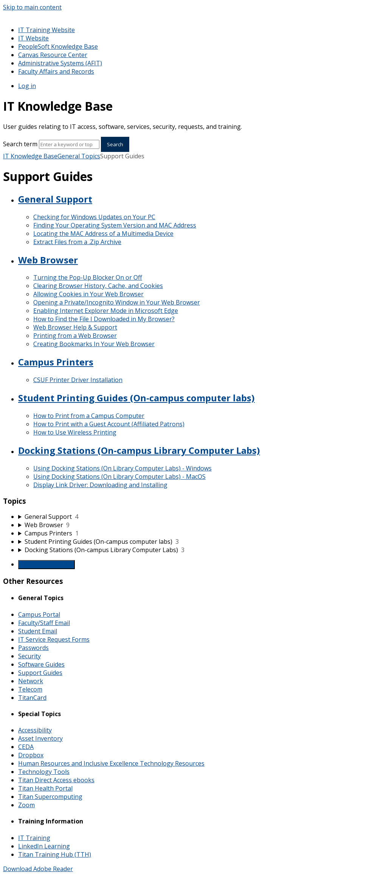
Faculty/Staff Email (44, 623)
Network (30, 681)
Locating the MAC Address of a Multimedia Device (103, 233)
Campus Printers (55, 362)
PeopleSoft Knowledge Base (58, 46)
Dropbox (30, 755)
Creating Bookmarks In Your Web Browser (94, 344)
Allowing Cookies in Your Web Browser (88, 294)
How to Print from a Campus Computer (88, 416)
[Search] (69, 144)
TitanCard (32, 697)
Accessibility (35, 730)
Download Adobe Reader (38, 869)
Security (29, 656)
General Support (55, 199)
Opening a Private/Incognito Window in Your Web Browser (116, 302)
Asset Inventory (40, 738)
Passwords (33, 648)
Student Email (37, 631)
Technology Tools (44, 772)
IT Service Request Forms (54, 639)
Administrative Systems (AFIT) (60, 63)
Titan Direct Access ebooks (56, 780)
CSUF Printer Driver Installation (77, 380)
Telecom (30, 689)
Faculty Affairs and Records (56, 71)
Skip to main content (32, 7)
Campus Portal (39, 614)
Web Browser (48, 260)
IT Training (34, 838)
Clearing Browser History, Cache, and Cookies (98, 286)
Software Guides (41, 664)
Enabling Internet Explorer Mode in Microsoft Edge (105, 310)
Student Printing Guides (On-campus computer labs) (136, 398)
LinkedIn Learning (44, 846)
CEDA (26, 747)
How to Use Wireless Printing (74, 432)
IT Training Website (46, 30)
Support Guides (40, 673)
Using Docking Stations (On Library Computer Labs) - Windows (122, 468)
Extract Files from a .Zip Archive (77, 242)
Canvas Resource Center (52, 55)
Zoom (26, 805)
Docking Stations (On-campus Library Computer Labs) (139, 450)
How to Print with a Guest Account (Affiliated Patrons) (108, 424)
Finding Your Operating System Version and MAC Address (114, 225)
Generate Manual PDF (46, 564)
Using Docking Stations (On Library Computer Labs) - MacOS (119, 476)
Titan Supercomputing (50, 796)
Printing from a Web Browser (75, 335)
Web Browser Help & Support (75, 327)
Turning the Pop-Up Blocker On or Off (87, 277)
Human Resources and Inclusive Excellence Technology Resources (111, 763)
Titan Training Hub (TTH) (54, 854)
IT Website (33, 38)
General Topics (78, 156)
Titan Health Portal (45, 788)
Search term (20, 144)
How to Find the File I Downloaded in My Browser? (104, 319)
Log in (27, 86)
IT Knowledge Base (30, 156)
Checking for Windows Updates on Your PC (94, 217)
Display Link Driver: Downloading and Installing (100, 485)
